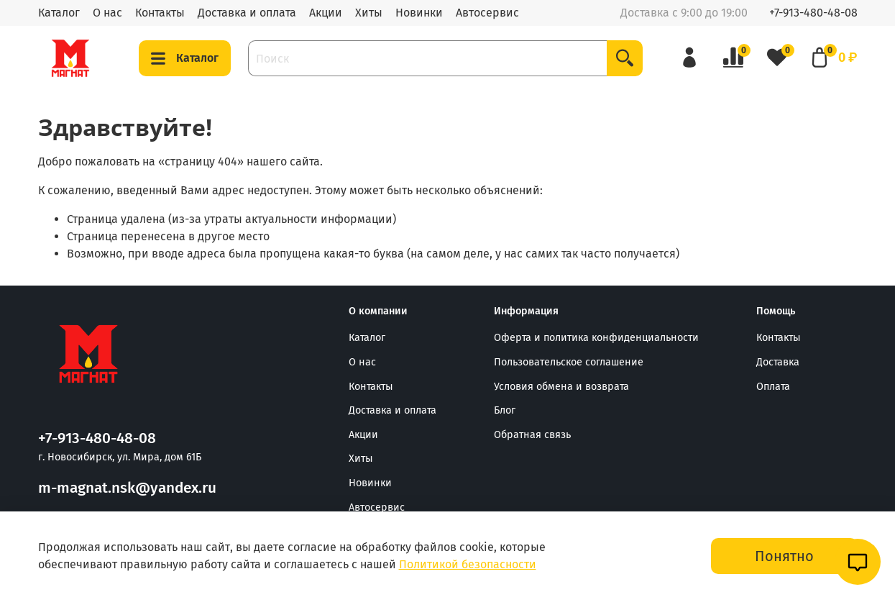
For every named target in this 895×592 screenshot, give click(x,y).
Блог (504, 410)
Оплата (773, 387)
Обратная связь (532, 435)
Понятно (784, 556)
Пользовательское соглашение (568, 362)
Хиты (368, 12)
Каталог (59, 12)
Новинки (419, 12)
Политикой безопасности (467, 564)
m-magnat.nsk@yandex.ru (127, 488)
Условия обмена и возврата (561, 387)
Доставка (777, 362)
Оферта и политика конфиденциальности (596, 338)
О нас (107, 12)
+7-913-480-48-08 (813, 12)
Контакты (160, 12)
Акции (325, 12)
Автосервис (487, 12)
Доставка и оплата (247, 12)
